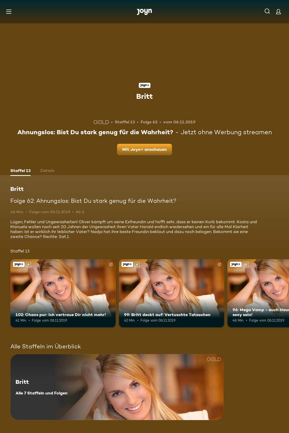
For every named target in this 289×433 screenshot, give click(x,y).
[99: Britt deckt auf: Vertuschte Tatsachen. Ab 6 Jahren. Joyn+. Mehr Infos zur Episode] (171, 293)
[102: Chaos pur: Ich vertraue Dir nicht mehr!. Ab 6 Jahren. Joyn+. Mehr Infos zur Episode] (63, 293)
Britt (144, 96)
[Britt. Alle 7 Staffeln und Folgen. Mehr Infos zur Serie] (116, 387)
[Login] (278, 11)
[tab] (20, 171)
